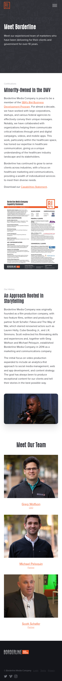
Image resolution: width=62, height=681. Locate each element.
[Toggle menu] (54, 5)
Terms (43, 670)
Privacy (51, 670)
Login (35, 670)
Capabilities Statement (34, 187)
